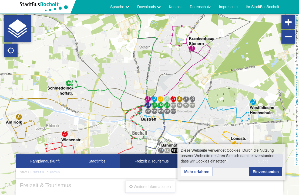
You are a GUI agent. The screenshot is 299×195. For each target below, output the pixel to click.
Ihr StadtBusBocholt (262, 7)
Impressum (228, 7)
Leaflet (296, 19)
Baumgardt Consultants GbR (296, 86)
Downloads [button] (149, 7)
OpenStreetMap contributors (296, 146)
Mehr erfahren (196, 172)
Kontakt (175, 7)
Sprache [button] (119, 7)
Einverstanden (266, 172)
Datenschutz (200, 7)
